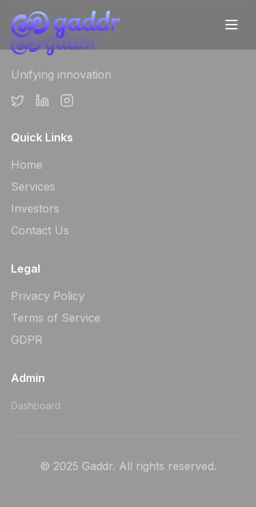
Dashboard (36, 405)
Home (26, 165)
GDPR (26, 339)
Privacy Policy (48, 296)
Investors (35, 208)
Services (33, 186)
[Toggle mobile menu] (231, 24)
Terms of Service (55, 318)
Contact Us (40, 230)
